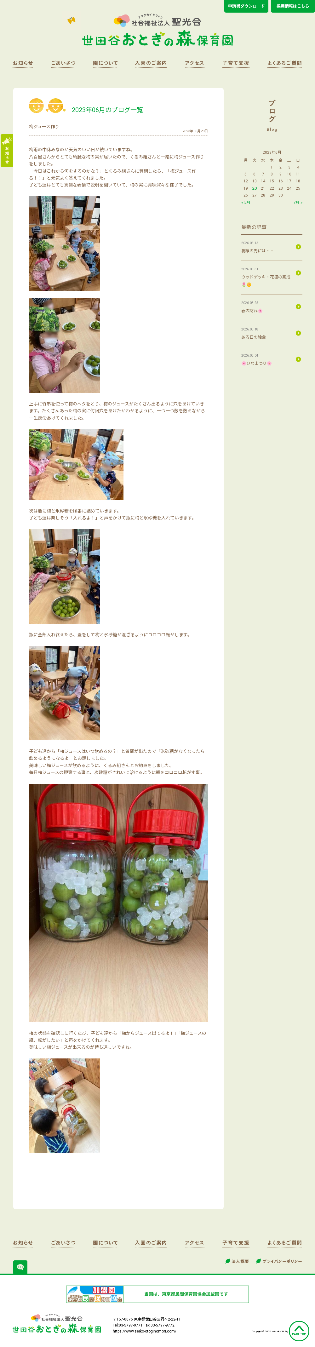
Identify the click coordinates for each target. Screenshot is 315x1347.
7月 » (297, 202)
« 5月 (245, 202)
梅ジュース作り (44, 126)
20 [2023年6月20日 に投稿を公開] (254, 188)
